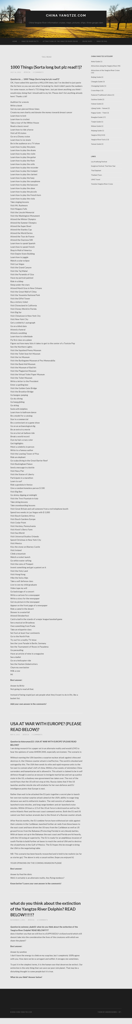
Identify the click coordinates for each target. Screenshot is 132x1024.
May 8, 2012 (15, 740)
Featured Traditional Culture (101, 95)
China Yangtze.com (66, 16)
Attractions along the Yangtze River (104, 66)
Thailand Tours (96, 175)
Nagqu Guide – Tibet (98, 113)
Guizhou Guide (96, 100)
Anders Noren (111, 1018)
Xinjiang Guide (96, 131)
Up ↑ (120, 1018)
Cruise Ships (87, 41)
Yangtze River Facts (30, 41)
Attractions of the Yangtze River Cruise (60, 41)
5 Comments (37, 740)
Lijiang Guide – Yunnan (99, 108)
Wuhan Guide (96, 126)
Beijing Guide (96, 77)
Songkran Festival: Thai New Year (103, 166)
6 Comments (42, 926)
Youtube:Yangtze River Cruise (102, 184)
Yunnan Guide (96, 144)
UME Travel (95, 180)
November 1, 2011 (18, 926)
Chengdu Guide (96, 82)
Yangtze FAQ (101, 41)
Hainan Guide (96, 104)
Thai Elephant (96, 171)
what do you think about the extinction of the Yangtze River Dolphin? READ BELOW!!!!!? (43, 914)
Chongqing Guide (97, 86)
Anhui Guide (95, 62)
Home (15, 41)
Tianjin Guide (96, 122)
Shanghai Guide (96, 117)
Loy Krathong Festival (99, 162)
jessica (27, 78)
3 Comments (38, 78)
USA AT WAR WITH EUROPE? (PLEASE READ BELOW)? (42, 732)
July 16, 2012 (15, 78)
